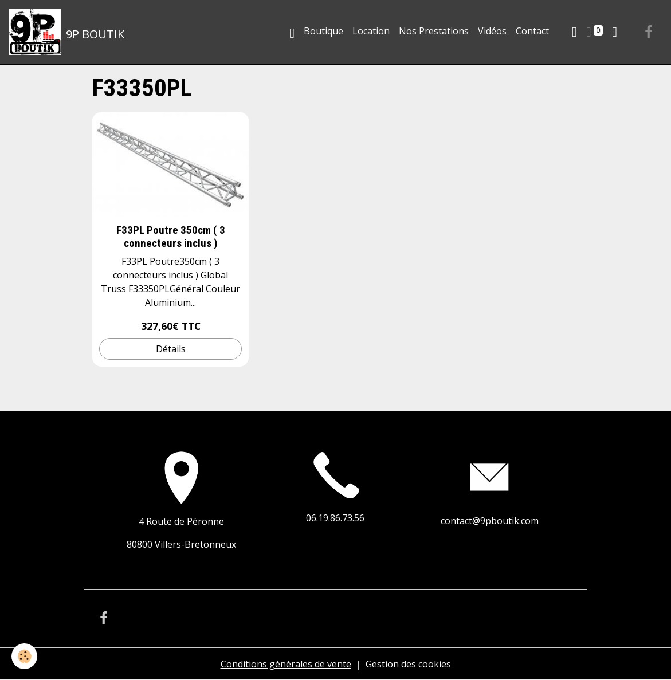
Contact (532, 31)
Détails (171, 349)
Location (371, 31)
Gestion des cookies (408, 664)
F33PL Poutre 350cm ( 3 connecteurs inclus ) (170, 236)
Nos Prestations (434, 31)
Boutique (323, 31)
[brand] (66, 32)
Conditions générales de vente (286, 664)
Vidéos (492, 31)
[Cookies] (24, 656)
